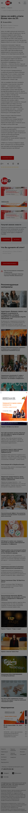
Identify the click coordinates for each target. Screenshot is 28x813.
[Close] (26, 392)
